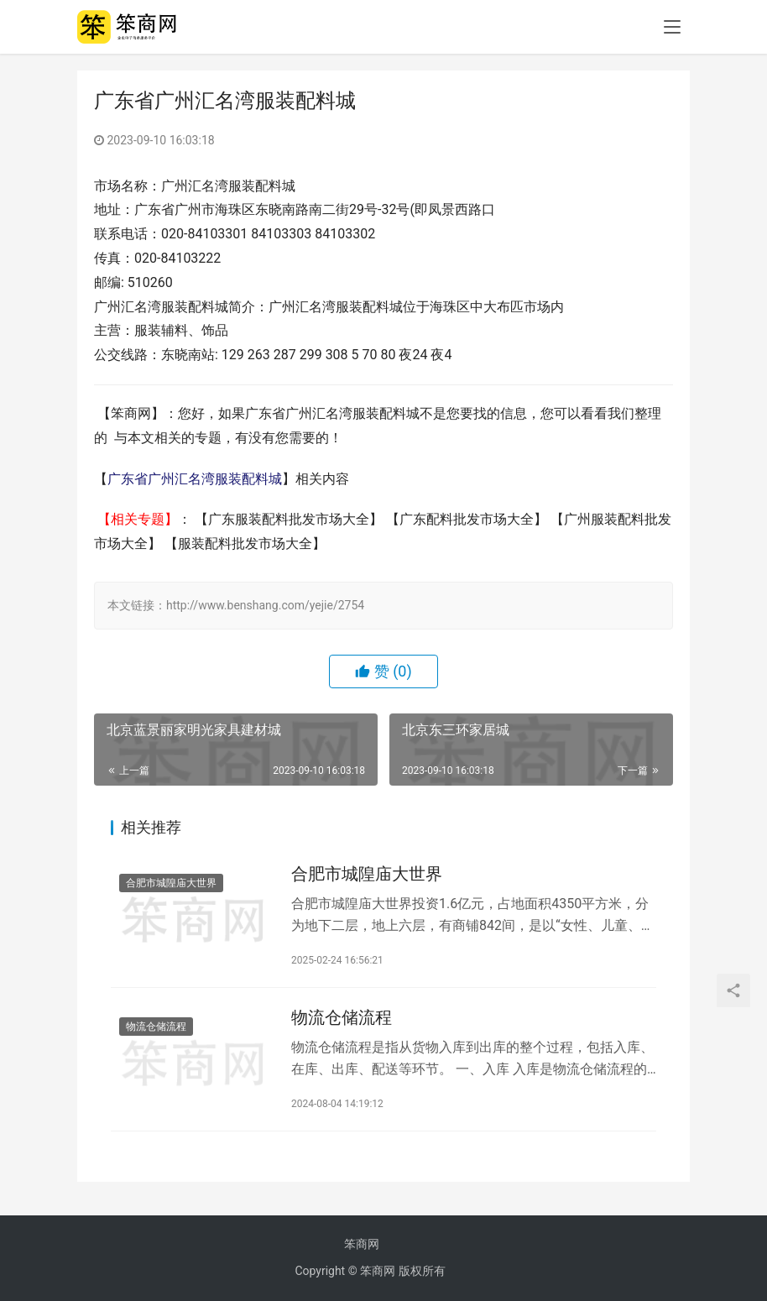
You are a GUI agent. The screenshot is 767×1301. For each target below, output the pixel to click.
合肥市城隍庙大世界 (171, 883)
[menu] (672, 27)
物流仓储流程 (156, 1026)
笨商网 (361, 1244)
